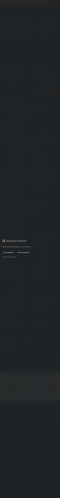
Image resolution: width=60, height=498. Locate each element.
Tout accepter (23, 252)
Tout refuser (8, 252)
